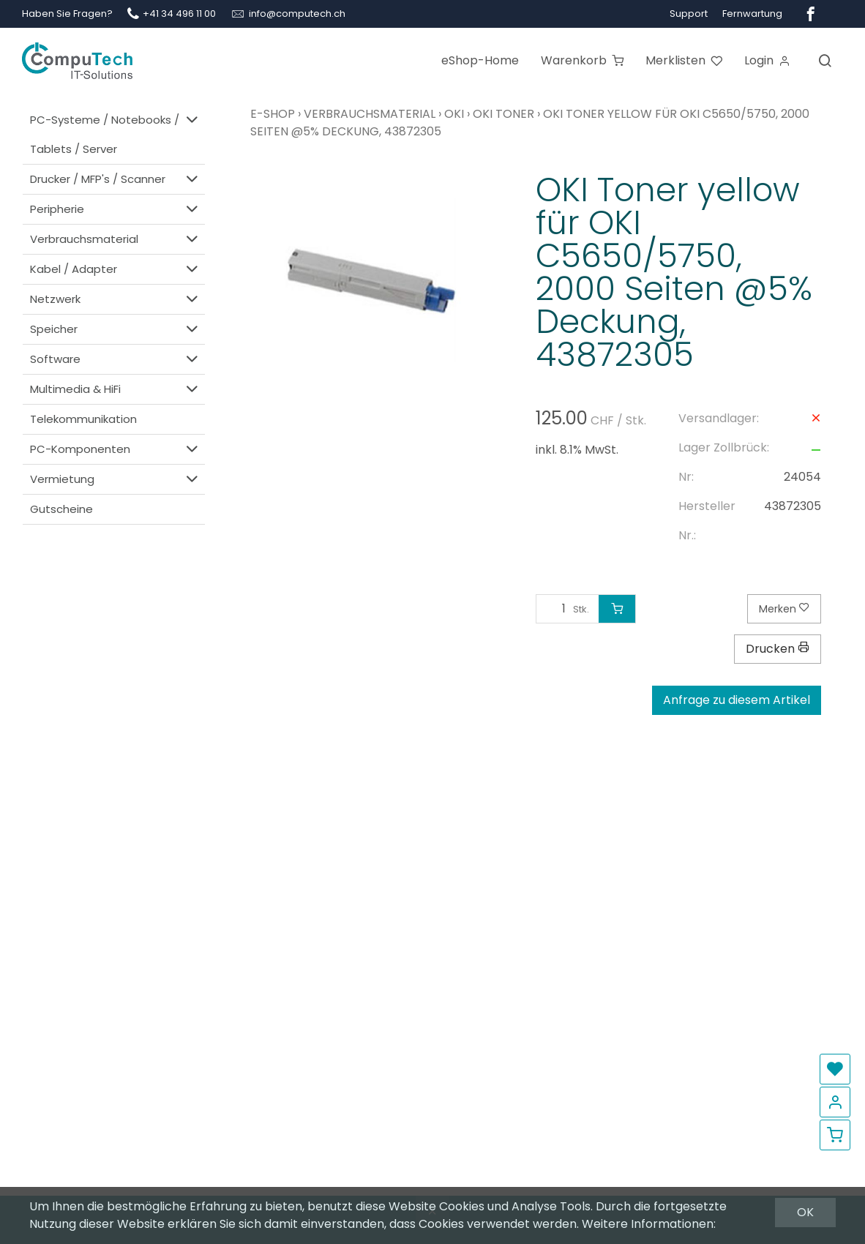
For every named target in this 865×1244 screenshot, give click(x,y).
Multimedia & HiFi (115, 389)
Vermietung (115, 479)
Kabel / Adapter (115, 269)
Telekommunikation (83, 419)
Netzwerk (115, 299)
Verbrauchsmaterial (115, 239)
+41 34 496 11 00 (179, 13)
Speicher (115, 329)
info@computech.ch (297, 13)
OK (805, 1212)
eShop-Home (480, 60)
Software (115, 359)
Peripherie (115, 209)
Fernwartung (752, 13)
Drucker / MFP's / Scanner (115, 179)
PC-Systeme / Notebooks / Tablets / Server (115, 133)
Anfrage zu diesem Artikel (736, 700)
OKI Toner (503, 113)
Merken (784, 609)
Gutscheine (61, 509)
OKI (454, 113)
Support (689, 13)
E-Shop (272, 113)
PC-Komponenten (115, 449)
